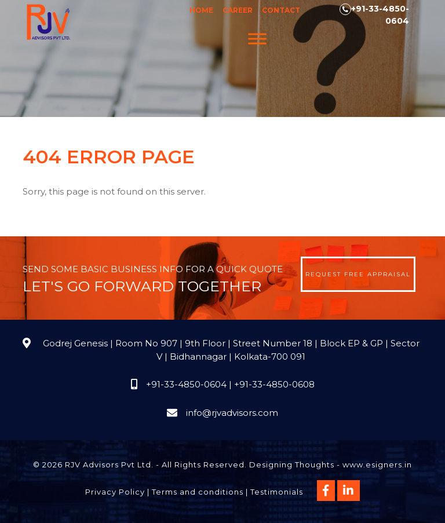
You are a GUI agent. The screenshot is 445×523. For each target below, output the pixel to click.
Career (237, 10)
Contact (281, 10)
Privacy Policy (115, 491)
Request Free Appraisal (358, 274)
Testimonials (276, 491)
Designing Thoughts (291, 464)
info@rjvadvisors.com (232, 412)
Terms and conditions (197, 491)
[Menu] (257, 38)
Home (201, 10)
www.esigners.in (377, 464)
